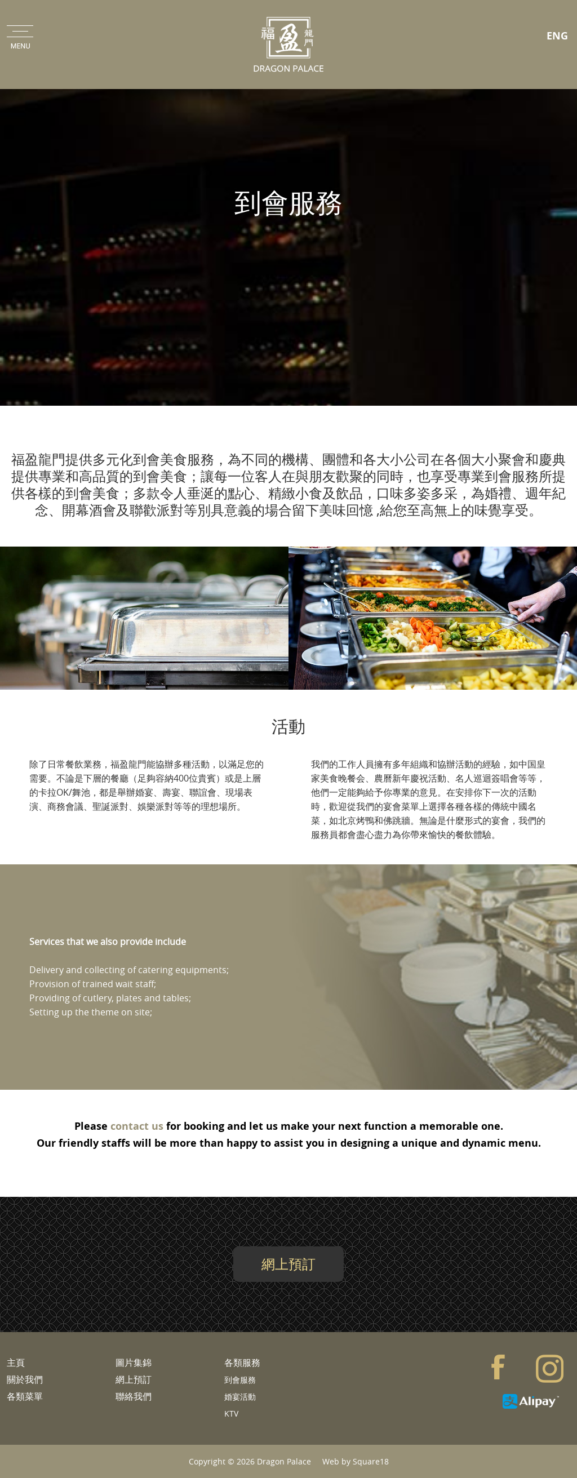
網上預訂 (288, 1264)
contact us (136, 1126)
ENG (557, 36)
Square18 (371, 1461)
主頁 (16, 1362)
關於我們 (25, 1379)
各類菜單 (25, 1396)
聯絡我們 (134, 1396)
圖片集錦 (134, 1362)
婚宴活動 (240, 1396)
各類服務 (242, 1362)
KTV (231, 1413)
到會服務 (240, 1379)
